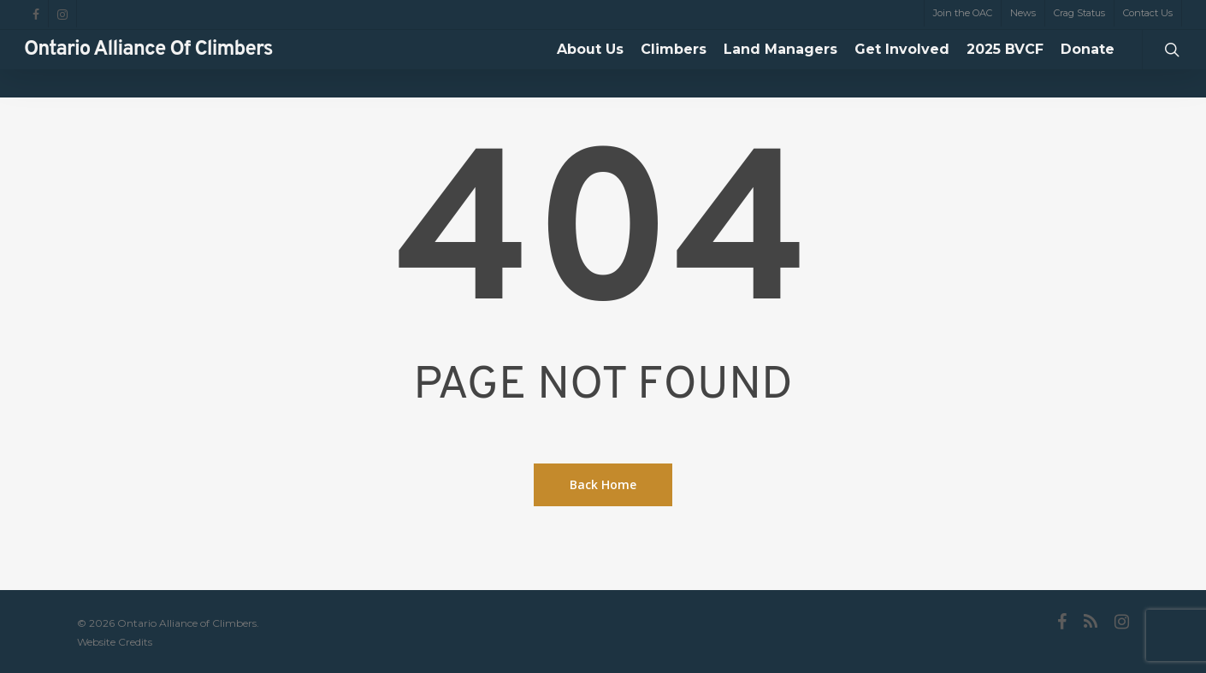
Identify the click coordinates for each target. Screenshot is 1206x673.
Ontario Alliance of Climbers (148, 64)
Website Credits (114, 641)
